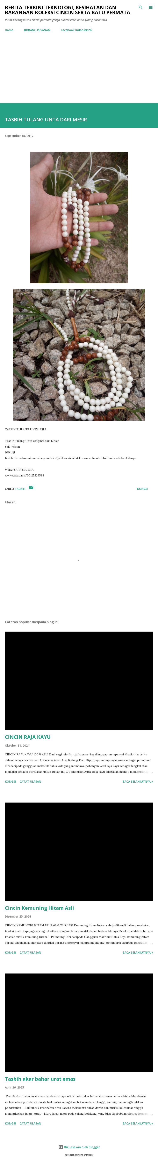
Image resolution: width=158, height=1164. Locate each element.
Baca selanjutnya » (138, 781)
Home (9, 30)
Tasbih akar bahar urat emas (40, 1078)
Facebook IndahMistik (76, 30)
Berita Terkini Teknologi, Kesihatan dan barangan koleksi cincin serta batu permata (67, 10)
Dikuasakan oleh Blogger (79, 1147)
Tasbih (20, 489)
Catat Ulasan (30, 781)
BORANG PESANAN (37, 30)
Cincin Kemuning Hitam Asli (39, 907)
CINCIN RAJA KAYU (28, 736)
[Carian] (140, 7)
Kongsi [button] (142, 489)
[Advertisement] (79, 72)
